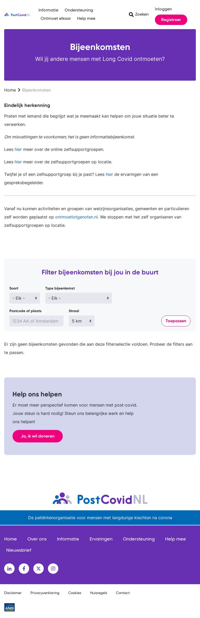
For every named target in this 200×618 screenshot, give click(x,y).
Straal (74, 311)
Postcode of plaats (25, 311)
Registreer (171, 19)
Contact (123, 593)
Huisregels (98, 593)
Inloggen (163, 9)
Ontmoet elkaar (56, 19)
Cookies (74, 593)
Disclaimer (13, 593)
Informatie (48, 10)
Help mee (86, 19)
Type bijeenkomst (60, 288)
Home (10, 90)
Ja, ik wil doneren (37, 436)
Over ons (37, 539)
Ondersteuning (79, 10)
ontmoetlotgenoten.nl (76, 217)
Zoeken (142, 14)
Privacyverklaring (44, 593)
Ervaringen (101, 539)
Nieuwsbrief (18, 550)
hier (17, 149)
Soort (13, 288)
